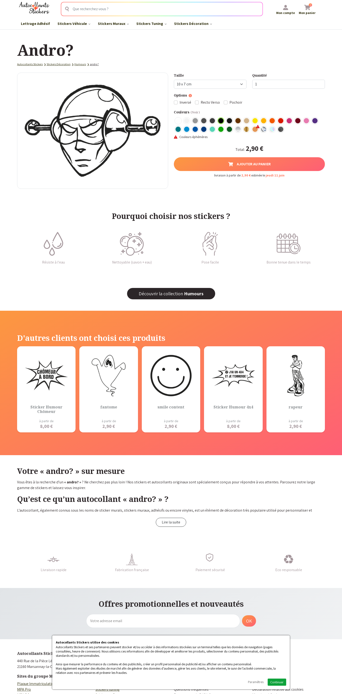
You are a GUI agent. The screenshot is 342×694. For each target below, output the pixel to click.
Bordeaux (298, 121)
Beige (246, 121)
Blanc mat (186, 121)
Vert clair (221, 129)
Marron (238, 121)
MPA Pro (24, 689)
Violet (315, 121)
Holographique (272, 129)
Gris (195, 121)
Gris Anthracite (212, 121)
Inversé (185, 102)
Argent (238, 129)
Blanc (178, 121)
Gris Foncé (204, 121)
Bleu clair (186, 129)
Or (246, 129)
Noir (221, 121)
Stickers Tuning (151, 23)
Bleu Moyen (195, 129)
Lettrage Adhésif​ (35, 23)
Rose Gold (255, 129)
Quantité (259, 75)
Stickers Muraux (113, 23)
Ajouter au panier (249, 164)
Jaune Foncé (263, 121)
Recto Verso (210, 102)
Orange (272, 121)
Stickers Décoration (193, 23)
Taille (179, 75)
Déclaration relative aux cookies (278, 689)
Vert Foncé (229, 129)
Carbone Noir (281, 129)
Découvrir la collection (171, 294)
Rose (306, 121)
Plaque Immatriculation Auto (40, 683)
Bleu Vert (212, 129)
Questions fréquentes (191, 689)
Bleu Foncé (204, 129)
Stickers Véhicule (73, 23)
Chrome (263, 129)
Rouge (281, 121)
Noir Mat (229, 121)
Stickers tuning (107, 689)
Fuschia (289, 121)
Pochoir (235, 102)
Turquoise (178, 129)
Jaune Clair (255, 121)
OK (249, 621)
